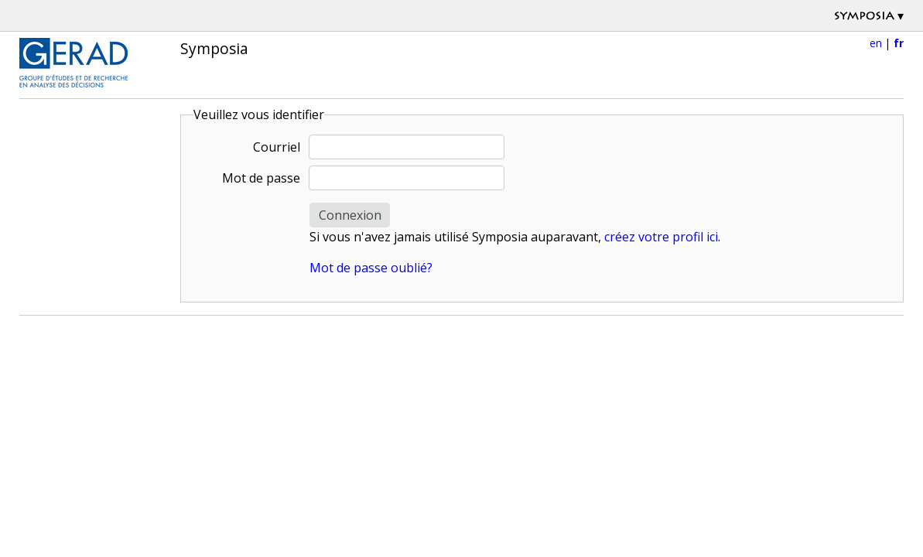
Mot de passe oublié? (370, 267)
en (876, 43)
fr (899, 43)
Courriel (276, 146)
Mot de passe (261, 177)
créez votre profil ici (661, 236)
